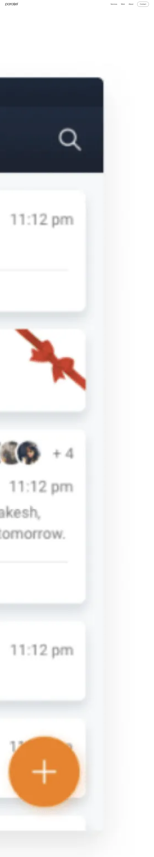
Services (114, 4)
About (131, 4)
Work (123, 4)
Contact (143, 4)
